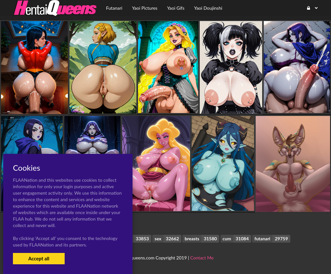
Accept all (38, 258)
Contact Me (202, 257)
